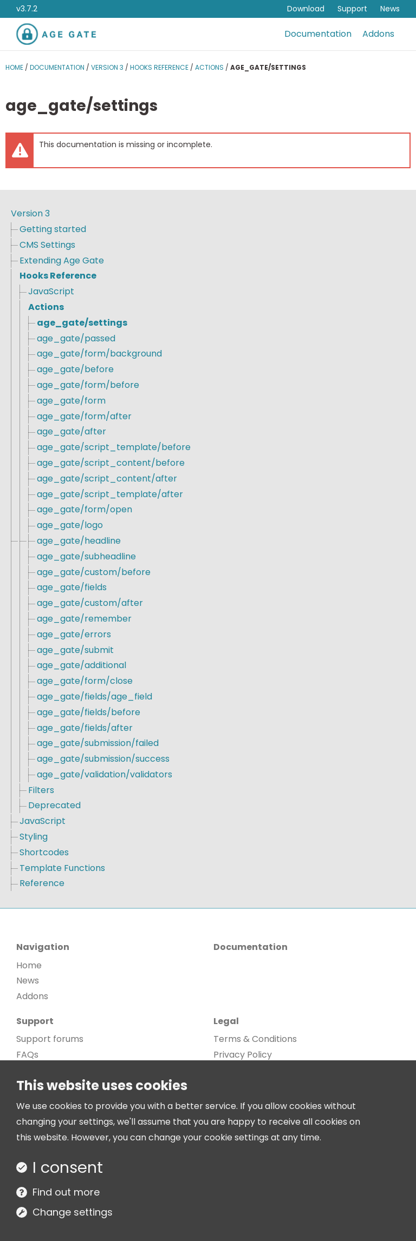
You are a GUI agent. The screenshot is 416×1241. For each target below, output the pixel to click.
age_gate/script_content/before (111, 463)
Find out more (66, 1192)
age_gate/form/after (84, 416)
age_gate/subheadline (86, 556)
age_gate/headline (79, 540)
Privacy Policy (242, 1054)
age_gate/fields (72, 587)
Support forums (49, 1039)
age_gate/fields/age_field (94, 696)
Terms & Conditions (255, 1039)
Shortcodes (44, 852)
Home (14, 67)
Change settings (72, 1212)
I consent (67, 1167)
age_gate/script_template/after (110, 494)
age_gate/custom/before (94, 572)
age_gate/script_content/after (107, 478)
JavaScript (51, 291)
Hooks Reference (159, 67)
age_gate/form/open (84, 509)
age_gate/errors (74, 634)
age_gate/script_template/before (114, 447)
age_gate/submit (75, 650)
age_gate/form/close (85, 681)
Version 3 (107, 67)
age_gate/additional (81, 665)
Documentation (318, 34)
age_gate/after (71, 431)
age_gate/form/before (88, 385)
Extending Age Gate (62, 260)
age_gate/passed (76, 338)
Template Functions (62, 868)
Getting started (53, 229)
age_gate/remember (84, 618)
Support (352, 8)
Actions (209, 67)
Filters (41, 790)
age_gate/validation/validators (104, 774)
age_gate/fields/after (85, 728)
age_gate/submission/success (103, 758)
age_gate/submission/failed (98, 743)
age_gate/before (75, 369)
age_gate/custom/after (90, 603)
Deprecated (54, 805)
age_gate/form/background (99, 353)
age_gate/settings (82, 322)
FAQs (27, 1054)
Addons (378, 34)
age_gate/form (71, 400)
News (390, 8)
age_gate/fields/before (88, 712)
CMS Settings (47, 245)
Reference (42, 883)
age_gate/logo (70, 525)
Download (305, 8)
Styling (34, 836)
